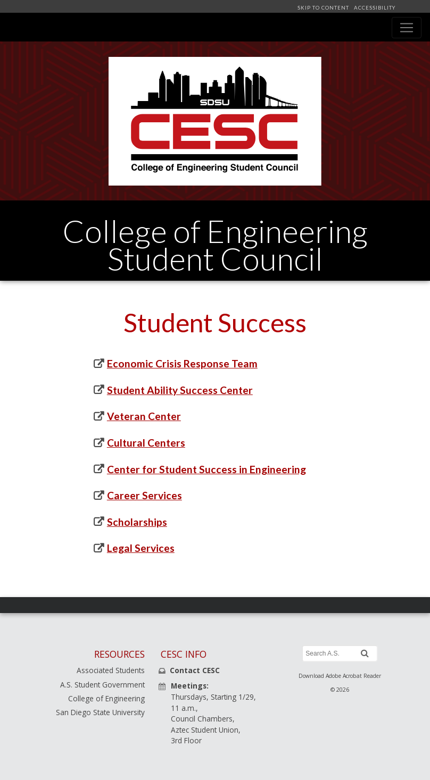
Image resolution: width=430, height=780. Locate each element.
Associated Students (111, 670)
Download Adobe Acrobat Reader (340, 676)
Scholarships (137, 522)
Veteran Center (144, 416)
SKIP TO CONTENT (324, 8)
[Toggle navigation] (406, 27)
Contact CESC (195, 670)
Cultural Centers (146, 443)
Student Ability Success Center (180, 390)
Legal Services (141, 548)
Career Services (144, 495)
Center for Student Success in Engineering (206, 469)
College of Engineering (106, 698)
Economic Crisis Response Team (182, 363)
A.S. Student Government (102, 685)
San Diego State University (100, 712)
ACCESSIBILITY (373, 8)
